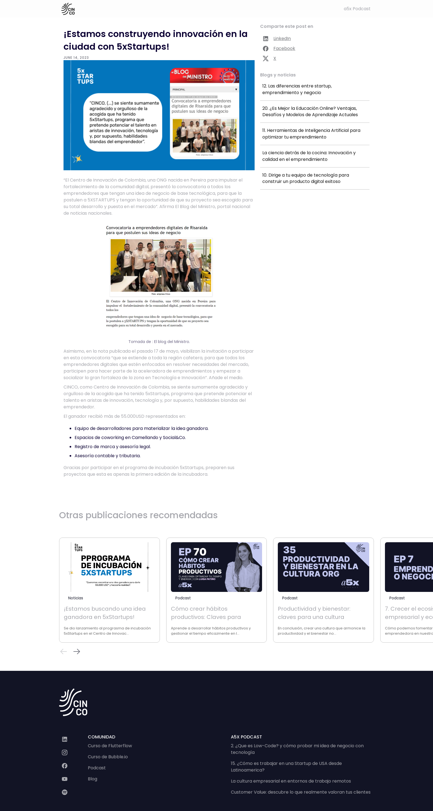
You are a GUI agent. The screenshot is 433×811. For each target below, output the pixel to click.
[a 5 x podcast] (73, 792)
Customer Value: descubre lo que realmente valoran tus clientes (301, 792)
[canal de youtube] (73, 779)
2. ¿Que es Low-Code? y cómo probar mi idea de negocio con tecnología (297, 749)
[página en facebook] (73, 765)
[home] (68, 9)
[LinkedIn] (73, 739)
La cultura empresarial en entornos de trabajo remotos (291, 781)
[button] (76, 652)
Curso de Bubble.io (108, 757)
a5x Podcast (357, 9)
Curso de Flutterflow (110, 746)
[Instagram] (73, 752)
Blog (92, 779)
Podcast (97, 768)
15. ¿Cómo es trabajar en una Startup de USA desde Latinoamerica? (286, 766)
